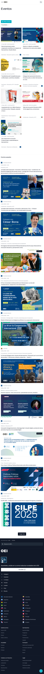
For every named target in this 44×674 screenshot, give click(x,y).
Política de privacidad (26, 660)
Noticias (2, 647)
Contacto (3, 670)
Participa (3, 665)
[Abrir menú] (2, 2)
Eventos (2, 645)
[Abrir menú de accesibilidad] (41, 671)
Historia (2, 632)
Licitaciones (3, 662)
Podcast (2, 650)
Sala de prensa (4, 667)
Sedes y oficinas (4, 637)
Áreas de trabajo (25, 630)
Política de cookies (26, 665)
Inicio (9, 540)
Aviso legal (24, 662)
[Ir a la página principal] (5, 2)
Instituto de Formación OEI (28, 645)
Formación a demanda (27, 647)
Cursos (23, 650)
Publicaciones (25, 637)
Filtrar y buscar (6, 21)
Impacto (24, 640)
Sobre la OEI (3, 630)
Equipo (2, 635)
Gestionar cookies (26, 667)
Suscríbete (22, 569)
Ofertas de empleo (5, 660)
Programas (24, 632)
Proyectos (24, 635)
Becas (23, 652)
